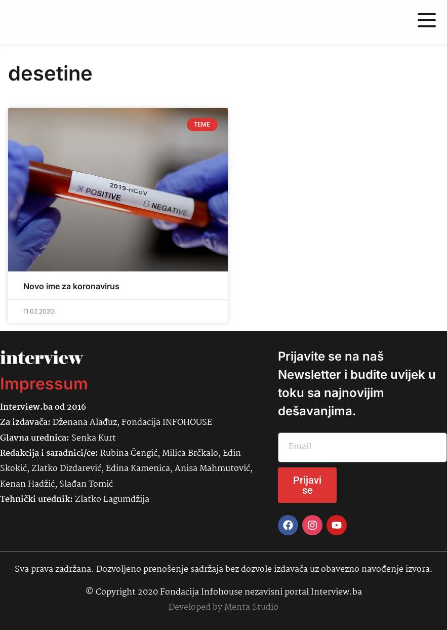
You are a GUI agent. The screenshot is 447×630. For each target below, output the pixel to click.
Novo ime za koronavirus (71, 286)
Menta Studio (251, 607)
